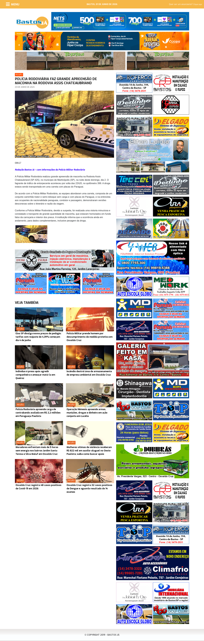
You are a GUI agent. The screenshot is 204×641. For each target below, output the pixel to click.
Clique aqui (197, 4)
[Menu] (12, 4)
